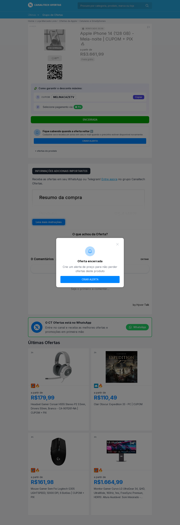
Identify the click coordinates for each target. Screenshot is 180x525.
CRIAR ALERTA (90, 279)
